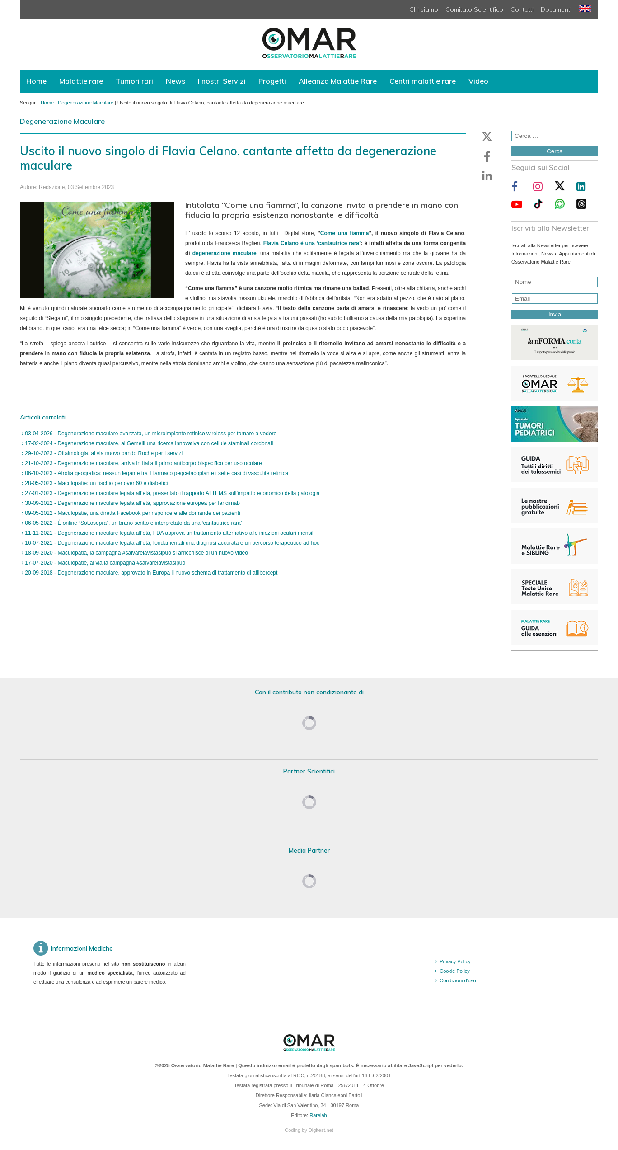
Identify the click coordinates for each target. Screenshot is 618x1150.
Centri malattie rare (422, 80)
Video (478, 80)
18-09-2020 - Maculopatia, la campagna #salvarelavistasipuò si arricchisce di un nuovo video (135, 553)
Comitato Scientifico (474, 9)
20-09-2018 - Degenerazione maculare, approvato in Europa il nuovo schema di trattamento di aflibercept (150, 573)
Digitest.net (321, 1130)
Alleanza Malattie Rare (338, 80)
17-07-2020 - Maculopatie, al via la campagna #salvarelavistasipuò (104, 563)
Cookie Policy (455, 971)
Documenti (556, 9)
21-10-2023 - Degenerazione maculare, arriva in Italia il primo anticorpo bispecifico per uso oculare (142, 463)
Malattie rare (81, 80)
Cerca (555, 151)
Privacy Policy (455, 961)
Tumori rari (134, 80)
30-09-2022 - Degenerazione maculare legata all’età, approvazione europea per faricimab (131, 503)
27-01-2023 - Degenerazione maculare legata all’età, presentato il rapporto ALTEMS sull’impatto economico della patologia (171, 493)
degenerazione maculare (224, 253)
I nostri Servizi (222, 80)
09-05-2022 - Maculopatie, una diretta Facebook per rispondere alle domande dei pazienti (131, 513)
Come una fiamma (344, 233)
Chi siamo (423, 9)
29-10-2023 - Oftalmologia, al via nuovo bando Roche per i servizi (103, 453)
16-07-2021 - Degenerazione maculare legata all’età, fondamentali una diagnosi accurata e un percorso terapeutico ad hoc (171, 543)
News (175, 80)
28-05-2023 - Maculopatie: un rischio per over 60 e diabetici (95, 483)
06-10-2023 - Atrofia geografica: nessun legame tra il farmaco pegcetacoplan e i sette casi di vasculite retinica (155, 473)
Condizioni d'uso (458, 980)
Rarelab (318, 1115)
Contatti (522, 9)
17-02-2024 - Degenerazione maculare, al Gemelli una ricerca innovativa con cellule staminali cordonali (148, 443)
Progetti (272, 80)
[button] (487, 136)
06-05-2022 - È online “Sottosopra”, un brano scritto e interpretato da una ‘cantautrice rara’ (132, 523)
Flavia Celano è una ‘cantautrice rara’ (312, 243)
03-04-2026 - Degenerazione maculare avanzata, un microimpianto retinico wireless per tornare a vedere (149, 433)
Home (36, 80)
